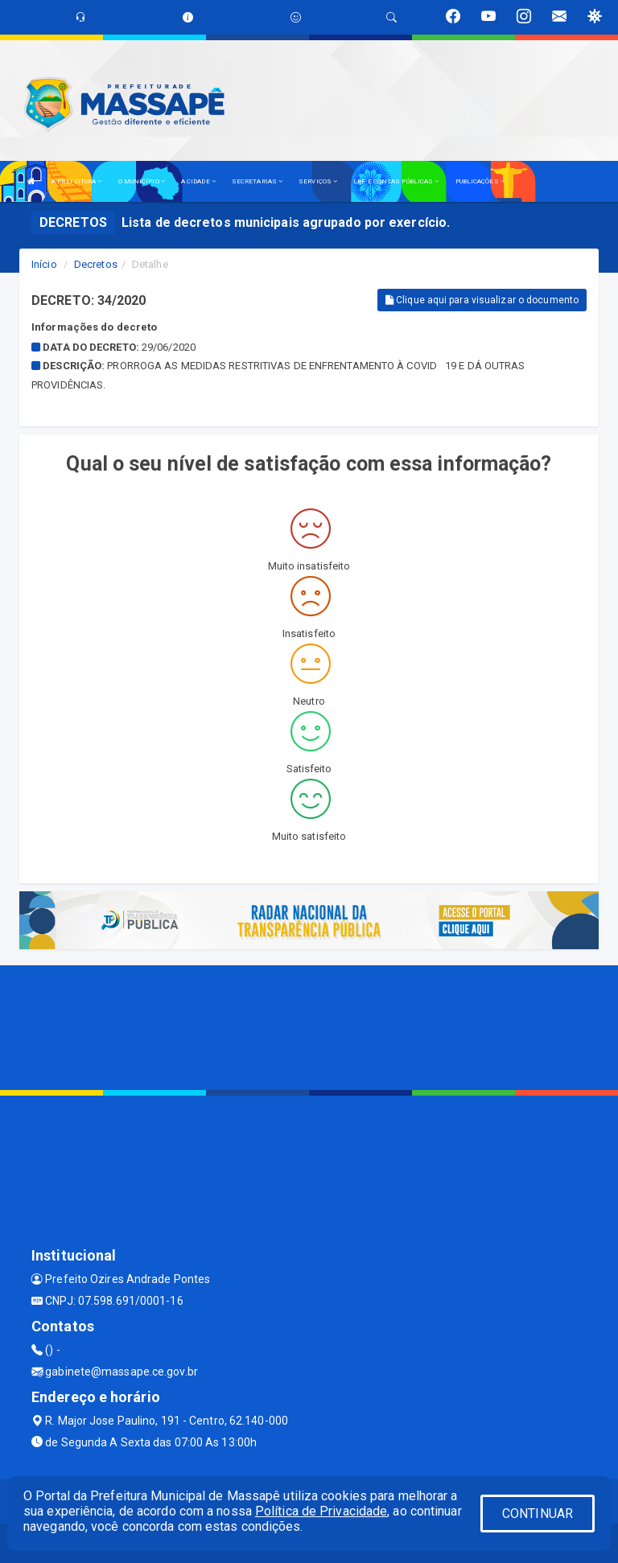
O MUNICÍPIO (141, 181)
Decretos (95, 264)
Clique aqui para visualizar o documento (482, 300)
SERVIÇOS (318, 181)
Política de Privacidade (321, 1511)
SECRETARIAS (257, 181)
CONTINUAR (537, 1513)
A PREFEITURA (76, 181)
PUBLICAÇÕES (480, 181)
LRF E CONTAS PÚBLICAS (396, 181)
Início (44, 264)
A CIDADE (198, 181)
